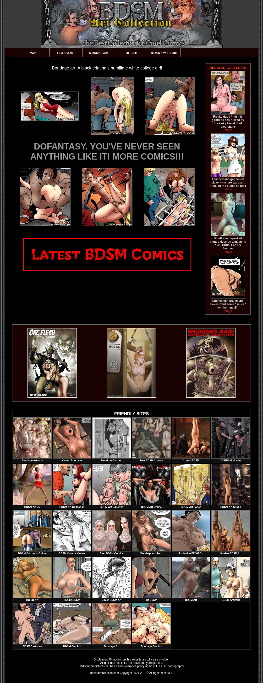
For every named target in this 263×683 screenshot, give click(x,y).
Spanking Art (99, 53)
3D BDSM (131, 53)
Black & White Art (164, 53)
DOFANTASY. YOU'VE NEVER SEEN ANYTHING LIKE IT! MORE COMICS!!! (107, 151)
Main (33, 53)
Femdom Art (66, 53)
